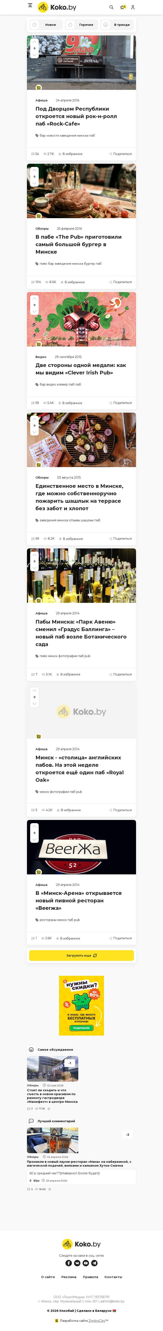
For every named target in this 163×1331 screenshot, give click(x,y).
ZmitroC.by (97, 1320)
